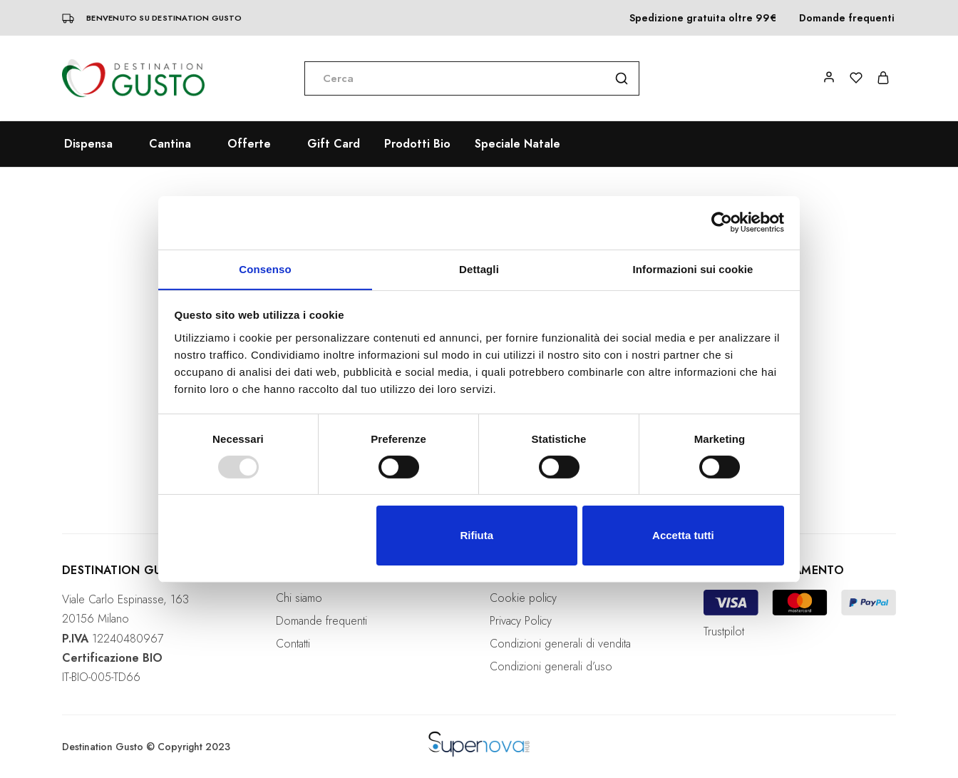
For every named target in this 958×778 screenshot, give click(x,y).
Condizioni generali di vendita (560, 643)
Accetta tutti (683, 536)
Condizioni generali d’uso (551, 666)
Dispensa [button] (88, 144)
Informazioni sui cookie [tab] (693, 268)
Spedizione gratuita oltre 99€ (702, 18)
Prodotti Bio (417, 144)
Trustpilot (724, 631)
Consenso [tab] (265, 268)
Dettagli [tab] (479, 268)
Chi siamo (299, 598)
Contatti (293, 643)
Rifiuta (476, 536)
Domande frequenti (847, 18)
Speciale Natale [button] (517, 144)
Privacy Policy (521, 621)
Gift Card (333, 144)
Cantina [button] (170, 144)
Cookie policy (523, 598)
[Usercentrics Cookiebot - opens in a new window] (721, 221)
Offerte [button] (249, 144)
